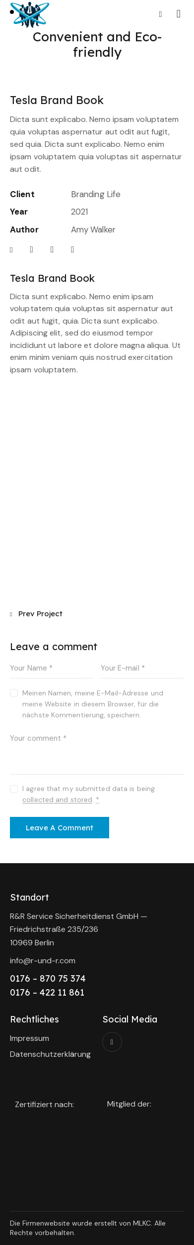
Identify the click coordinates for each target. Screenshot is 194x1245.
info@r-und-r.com (42, 960)
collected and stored (57, 799)
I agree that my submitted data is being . (88, 794)
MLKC (142, 1223)
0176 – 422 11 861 (47, 992)
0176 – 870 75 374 (48, 978)
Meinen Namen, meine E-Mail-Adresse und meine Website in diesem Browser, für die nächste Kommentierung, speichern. (92, 703)
